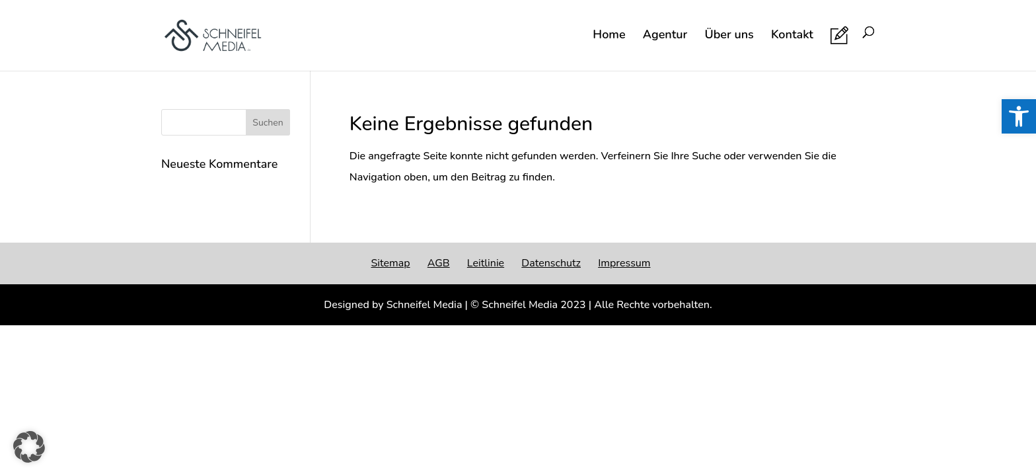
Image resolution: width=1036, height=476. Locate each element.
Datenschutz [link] (551, 263)
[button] (29, 447)
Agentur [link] (665, 36)
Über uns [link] (728, 36)
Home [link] (609, 36)
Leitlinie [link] (485, 263)
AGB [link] (438, 263)
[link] (1019, 116)
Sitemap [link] (390, 263)
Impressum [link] (624, 263)
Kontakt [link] (792, 36)
